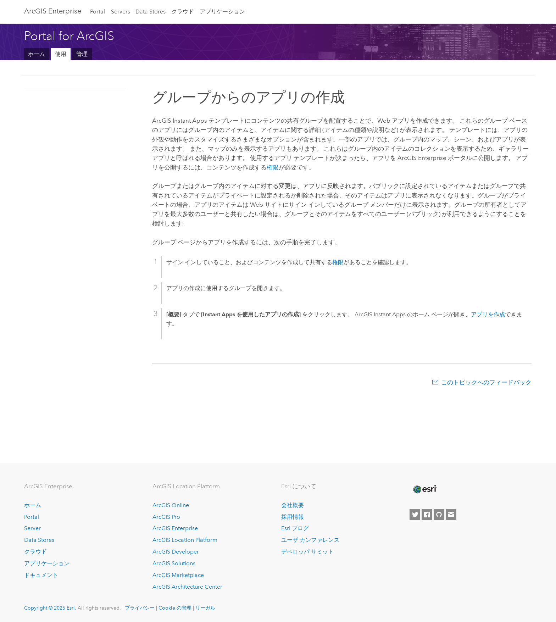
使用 (60, 54)
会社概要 (292, 505)
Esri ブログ (295, 528)
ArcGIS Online (170, 505)
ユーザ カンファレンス (310, 540)
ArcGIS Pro (166, 516)
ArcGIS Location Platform (184, 540)
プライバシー (140, 608)
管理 (82, 54)
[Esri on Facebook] (427, 514)
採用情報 (292, 516)
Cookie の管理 (175, 608)
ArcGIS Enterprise (52, 11)
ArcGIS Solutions (173, 563)
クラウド (182, 11)
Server (32, 528)
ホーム (36, 54)
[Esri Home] (424, 489)
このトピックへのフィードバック (486, 382)
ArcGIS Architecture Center (187, 586)
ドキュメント (41, 575)
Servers (120, 11)
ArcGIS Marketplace (178, 575)
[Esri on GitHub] (439, 514)
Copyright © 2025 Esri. (50, 608)
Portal (97, 11)
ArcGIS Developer (175, 551)
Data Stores (150, 11)
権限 (273, 167)
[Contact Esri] (451, 514)
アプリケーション (222, 11)
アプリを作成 (488, 314)
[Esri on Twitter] (415, 514)
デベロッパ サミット (307, 551)
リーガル (205, 608)
